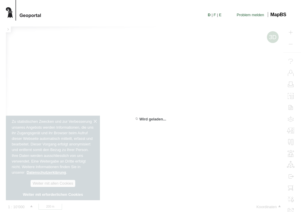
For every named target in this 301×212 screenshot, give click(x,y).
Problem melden (250, 15)
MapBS (278, 14)
